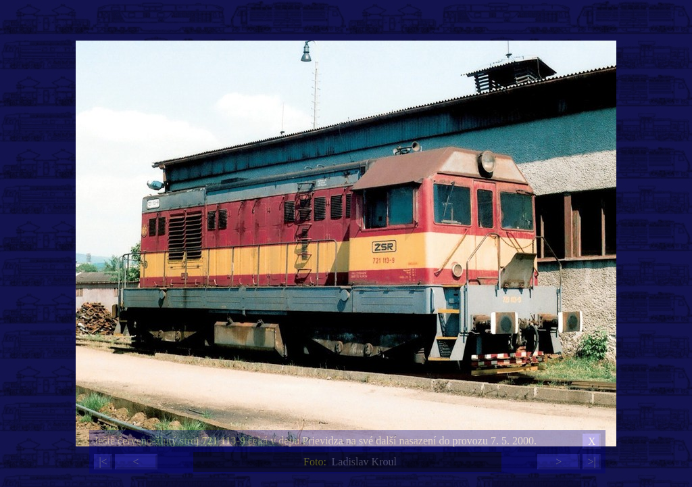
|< (103, 461)
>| (591, 461)
